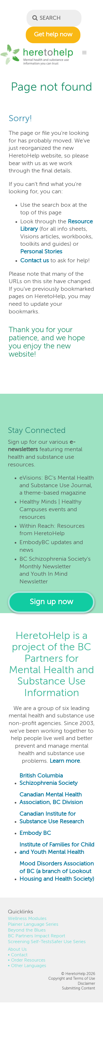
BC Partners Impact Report (36, 936)
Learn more (65, 761)
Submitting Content (78, 988)
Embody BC (35, 833)
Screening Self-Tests (30, 941)
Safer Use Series (69, 941)
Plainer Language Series (33, 924)
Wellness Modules (27, 918)
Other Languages (28, 966)
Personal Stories (41, 252)
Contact (19, 955)
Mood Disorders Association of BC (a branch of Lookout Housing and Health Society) (56, 871)
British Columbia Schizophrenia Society (48, 779)
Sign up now (51, 602)
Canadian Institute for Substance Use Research (51, 818)
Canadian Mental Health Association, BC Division (51, 798)
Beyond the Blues (27, 930)
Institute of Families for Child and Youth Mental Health (56, 848)
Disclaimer (86, 984)
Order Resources (28, 960)
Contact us (34, 261)
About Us (17, 949)
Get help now (53, 34)
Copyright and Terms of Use (71, 979)
